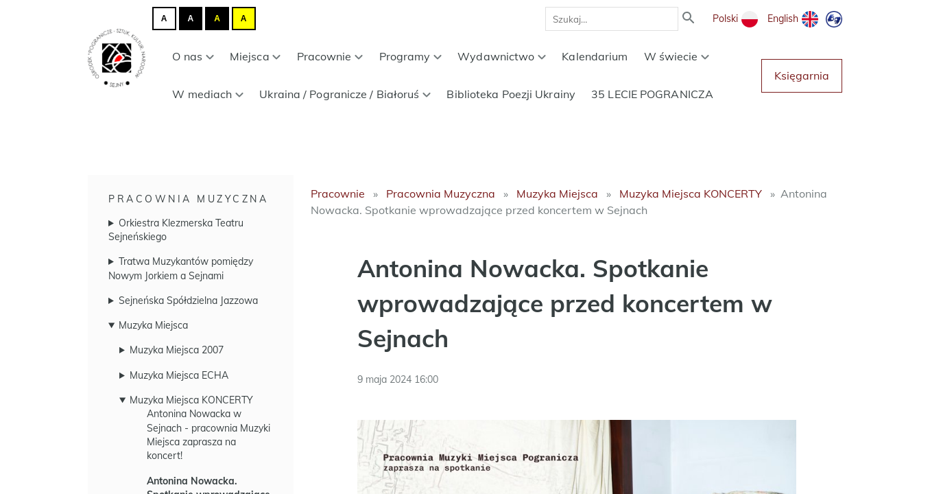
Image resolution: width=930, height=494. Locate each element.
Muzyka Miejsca (153, 325)
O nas (192, 56)
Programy (410, 56)
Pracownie (330, 56)
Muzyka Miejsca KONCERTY (191, 400)
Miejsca (255, 56)
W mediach (207, 94)
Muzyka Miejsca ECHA (179, 375)
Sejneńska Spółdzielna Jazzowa (188, 300)
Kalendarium (595, 56)
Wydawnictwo (501, 56)
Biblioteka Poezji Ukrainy (510, 94)
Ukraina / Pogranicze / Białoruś (345, 94)
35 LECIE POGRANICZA (652, 94)
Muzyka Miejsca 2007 (177, 350)
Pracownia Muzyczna (188, 199)
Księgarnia (801, 75)
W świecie (677, 56)
